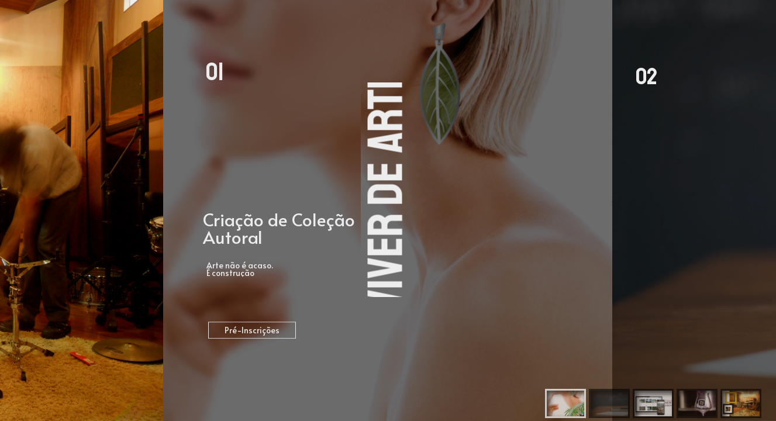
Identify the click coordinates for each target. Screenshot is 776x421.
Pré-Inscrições (252, 331)
